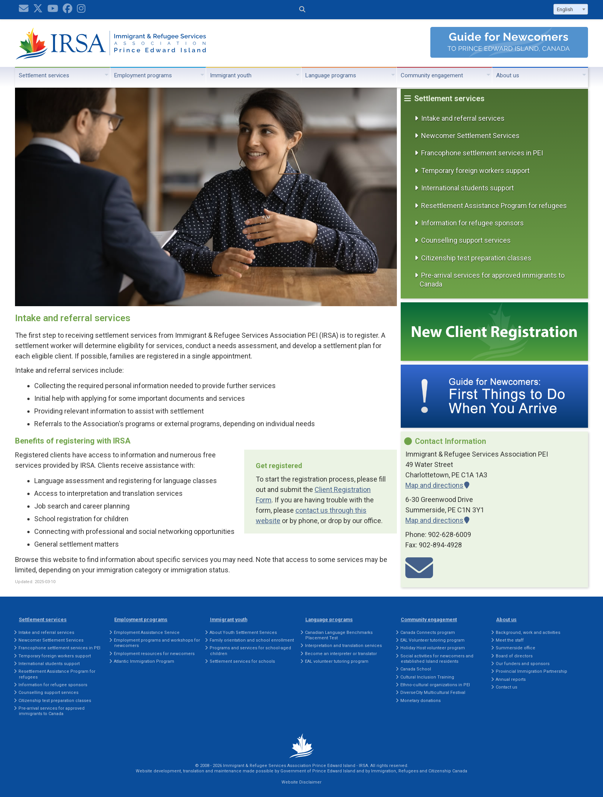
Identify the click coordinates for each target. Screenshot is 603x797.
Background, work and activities (528, 632)
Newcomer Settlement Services (470, 136)
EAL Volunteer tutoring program (432, 640)
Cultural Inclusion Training (427, 677)
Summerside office (515, 647)
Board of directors (514, 656)
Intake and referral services (463, 118)
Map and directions (434, 485)
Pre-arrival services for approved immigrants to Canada (492, 279)
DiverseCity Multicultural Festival (432, 692)
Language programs (330, 75)
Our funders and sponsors (523, 663)
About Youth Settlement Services (243, 632)
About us (507, 75)
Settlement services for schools (242, 661)
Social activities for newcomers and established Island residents (436, 659)
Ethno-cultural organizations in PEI (435, 684)
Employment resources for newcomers (154, 653)
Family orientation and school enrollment (252, 640)
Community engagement (432, 75)
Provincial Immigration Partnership (531, 671)
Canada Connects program (427, 632)
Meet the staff (510, 640)
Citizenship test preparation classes (476, 258)
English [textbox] (565, 9)
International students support (467, 188)
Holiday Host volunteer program (432, 647)
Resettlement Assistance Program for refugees (494, 206)
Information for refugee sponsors (472, 223)
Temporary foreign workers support (475, 171)
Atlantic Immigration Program (144, 661)
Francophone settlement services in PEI (482, 153)
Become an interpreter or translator (341, 653)
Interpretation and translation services (343, 645)
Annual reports (511, 679)
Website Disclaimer (301, 782)
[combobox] (570, 9)
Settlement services (44, 75)
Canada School (415, 669)
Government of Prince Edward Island (317, 771)
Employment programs (143, 75)
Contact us (506, 687)
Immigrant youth (231, 75)
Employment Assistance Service (147, 632)
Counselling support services (466, 240)
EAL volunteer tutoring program (336, 661)
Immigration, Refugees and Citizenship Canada (419, 771)
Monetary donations (420, 700)
